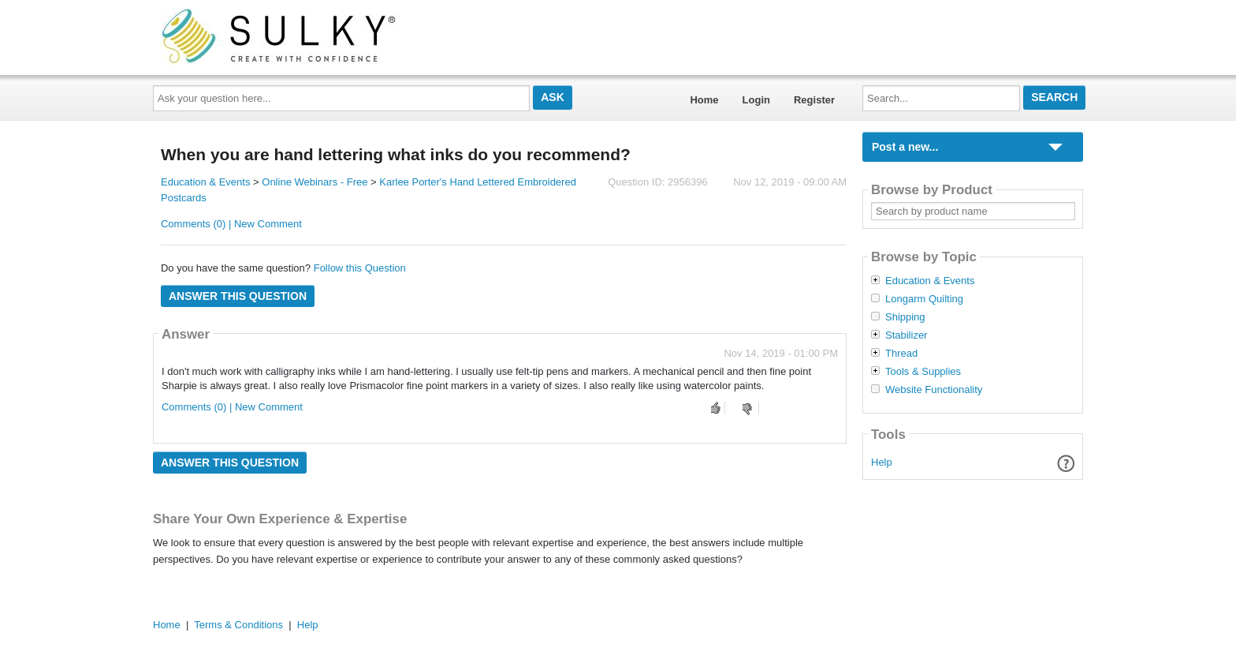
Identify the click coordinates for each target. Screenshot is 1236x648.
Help (881, 462)
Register (814, 100)
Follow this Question (360, 268)
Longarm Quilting (924, 299)
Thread (901, 353)
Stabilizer (906, 335)
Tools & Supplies (923, 371)
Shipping (905, 317)
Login (756, 100)
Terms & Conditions (238, 625)
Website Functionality (933, 389)
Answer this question (238, 296)
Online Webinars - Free (314, 182)
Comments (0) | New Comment (231, 224)
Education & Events (205, 182)
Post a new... (905, 146)
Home (704, 100)
